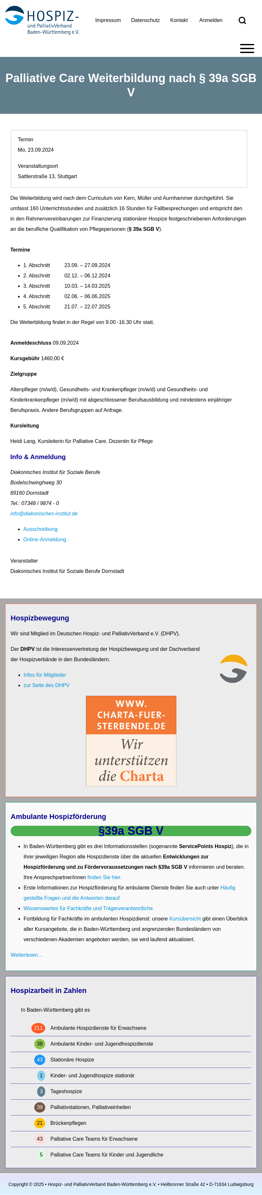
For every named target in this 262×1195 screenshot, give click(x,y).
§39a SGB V (130, 830)
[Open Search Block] (242, 20)
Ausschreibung (40, 529)
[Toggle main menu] (131, 48)
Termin (25, 139)
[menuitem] (108, 20)
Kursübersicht (185, 918)
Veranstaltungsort (38, 166)
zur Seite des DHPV (46, 685)
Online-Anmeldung (44, 539)
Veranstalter (24, 561)
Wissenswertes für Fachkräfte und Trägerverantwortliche (88, 908)
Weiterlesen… (27, 955)
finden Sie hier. (104, 877)
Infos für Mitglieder (45, 675)
